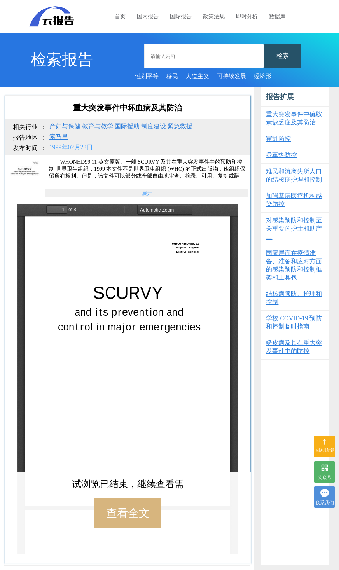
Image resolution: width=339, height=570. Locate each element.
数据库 (277, 16)
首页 (120, 16)
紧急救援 (180, 126)
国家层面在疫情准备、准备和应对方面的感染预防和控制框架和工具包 (294, 265)
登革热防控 (281, 155)
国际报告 (181, 16)
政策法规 (214, 16)
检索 (282, 55)
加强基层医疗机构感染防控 (294, 199)
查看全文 (128, 513)
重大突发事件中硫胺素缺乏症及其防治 (294, 118)
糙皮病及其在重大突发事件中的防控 (294, 346)
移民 (172, 76)
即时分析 (247, 16)
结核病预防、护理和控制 (294, 297)
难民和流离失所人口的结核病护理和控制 (294, 175)
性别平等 (147, 76)
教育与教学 (97, 126)
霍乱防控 (278, 138)
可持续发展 (231, 76)
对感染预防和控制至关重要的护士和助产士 (294, 228)
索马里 (58, 136)
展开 (147, 193)
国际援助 (127, 126)
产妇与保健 (64, 126)
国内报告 (148, 16)
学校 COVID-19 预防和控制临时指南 (294, 322)
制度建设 (153, 126)
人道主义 (197, 76)
